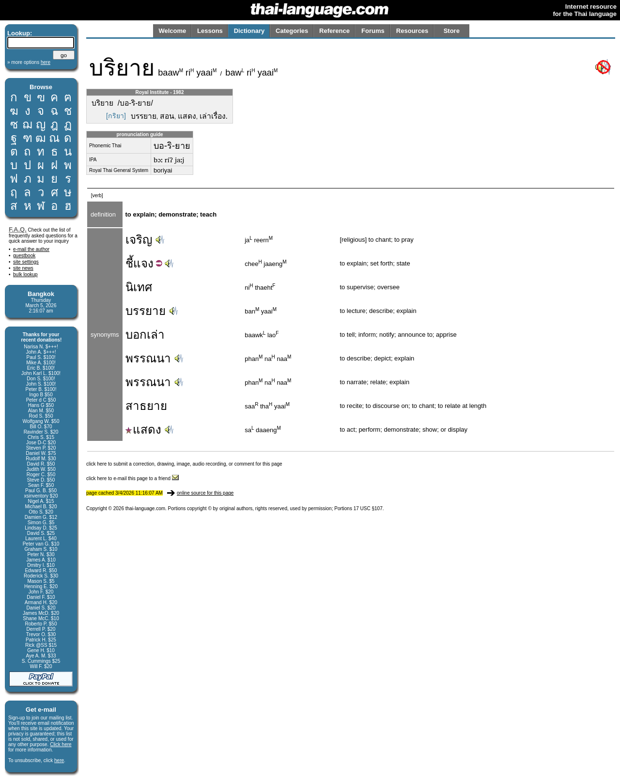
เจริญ (138, 239)
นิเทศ (138, 287)
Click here (60, 744)
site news (23, 268)
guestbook (24, 255)
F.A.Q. (18, 229)
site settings (26, 262)
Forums (373, 30)
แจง (143, 263)
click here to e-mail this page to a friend (132, 478)
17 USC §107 (368, 508)
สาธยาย (146, 405)
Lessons (210, 30)
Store (452, 30)
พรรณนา (148, 358)
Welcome (172, 30)
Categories (292, 30)
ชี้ (129, 263)
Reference (334, 30)
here (59, 760)
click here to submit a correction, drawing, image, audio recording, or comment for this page (184, 464)
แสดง (143, 429)
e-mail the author (31, 249)
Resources (412, 30)
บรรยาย (145, 310)
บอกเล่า (145, 334)
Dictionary (249, 30)
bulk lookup (25, 274)
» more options (28, 62)
